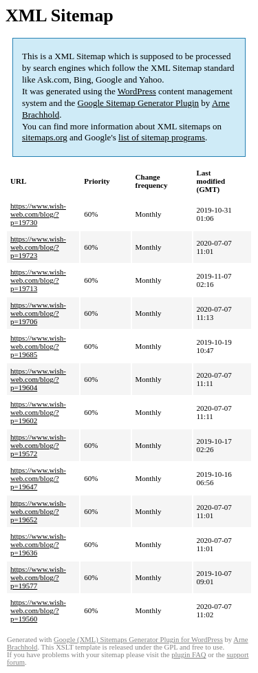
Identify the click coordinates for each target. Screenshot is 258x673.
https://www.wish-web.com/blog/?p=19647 (38, 478)
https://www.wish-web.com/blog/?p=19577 (38, 577)
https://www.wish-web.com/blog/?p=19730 (38, 214)
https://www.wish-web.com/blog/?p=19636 (38, 544)
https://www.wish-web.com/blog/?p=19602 (38, 412)
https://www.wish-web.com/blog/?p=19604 (38, 379)
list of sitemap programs (161, 137)
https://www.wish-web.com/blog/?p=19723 (38, 247)
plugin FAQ (188, 655)
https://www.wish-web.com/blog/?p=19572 (38, 445)
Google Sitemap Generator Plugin (139, 103)
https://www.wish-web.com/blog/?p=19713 (38, 280)
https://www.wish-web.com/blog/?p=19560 (38, 610)
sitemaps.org (44, 137)
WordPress (137, 91)
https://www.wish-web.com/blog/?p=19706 (38, 313)
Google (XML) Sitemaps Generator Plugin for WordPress (138, 639)
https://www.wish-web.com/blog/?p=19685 (38, 346)
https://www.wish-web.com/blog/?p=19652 (38, 511)
